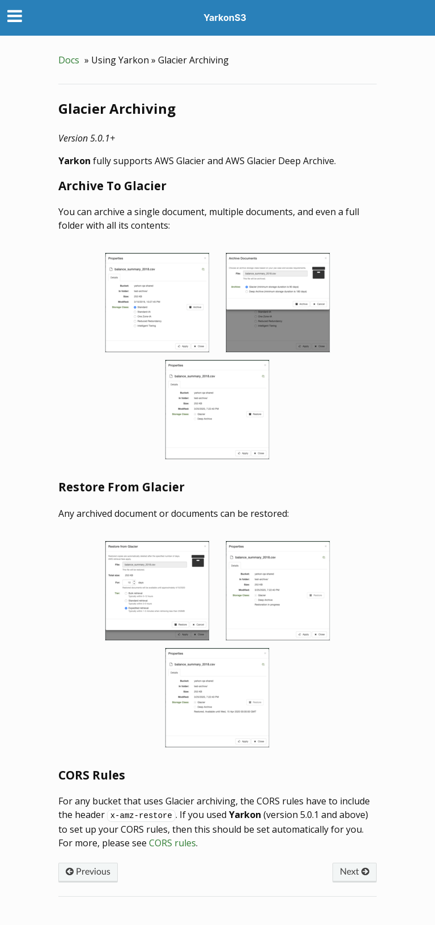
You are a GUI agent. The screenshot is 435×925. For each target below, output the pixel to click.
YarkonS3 (224, 17)
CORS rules (172, 843)
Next (354, 871)
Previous (88, 871)
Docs (68, 60)
